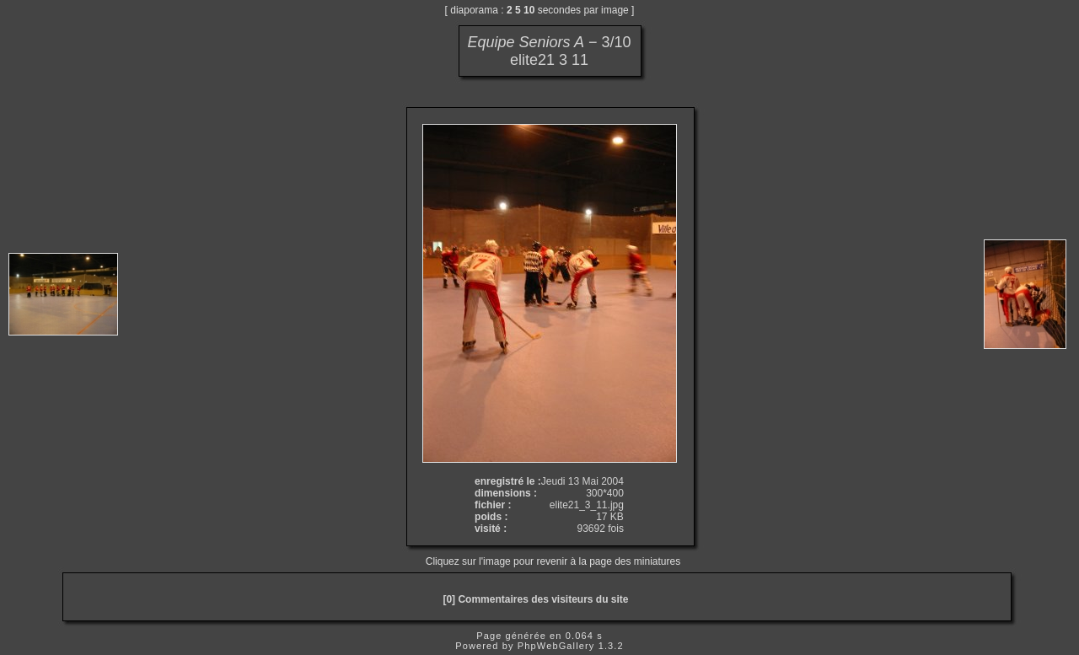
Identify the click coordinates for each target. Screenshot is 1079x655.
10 (528, 10)
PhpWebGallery (556, 646)
